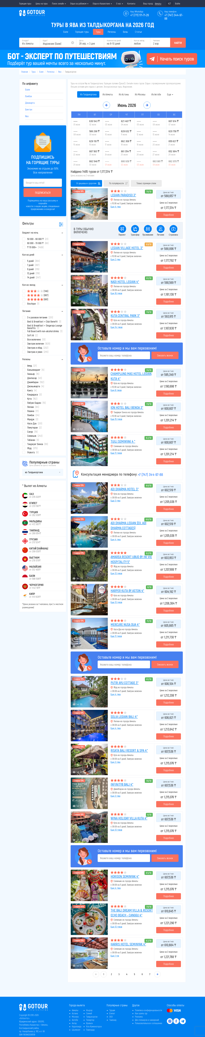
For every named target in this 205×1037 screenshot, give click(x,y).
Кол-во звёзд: (139, 40)
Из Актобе (156, 94)
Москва (75, 1016)
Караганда (76, 1026)
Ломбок (28, 96)
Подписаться (43, 192)
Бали (65, 31)
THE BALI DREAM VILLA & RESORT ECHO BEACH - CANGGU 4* (132, 912)
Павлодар (90, 1029)
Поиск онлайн (59, 3)
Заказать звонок (165, 355)
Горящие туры (25, 3)
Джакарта (30, 102)
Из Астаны (124, 94)
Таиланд (112, 1019)
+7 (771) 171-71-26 (139, 15)
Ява (59, 71)
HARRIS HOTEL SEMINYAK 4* (128, 944)
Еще (170, 94)
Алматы (75, 1010)
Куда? (45, 40)
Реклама (139, 1016)
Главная (24, 71)
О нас (119, 3)
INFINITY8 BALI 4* (122, 784)
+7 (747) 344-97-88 (150, 474)
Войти (177, 3)
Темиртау (90, 1019)
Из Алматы (107, 94)
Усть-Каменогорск (94, 1026)
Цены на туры (42, 3)
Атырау (89, 1010)
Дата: (81, 40)
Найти (178, 42)
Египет (112, 1013)
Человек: (156, 40)
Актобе (75, 1019)
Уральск (89, 1023)
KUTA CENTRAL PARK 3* (125, 315)
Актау (74, 1023)
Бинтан (28, 109)
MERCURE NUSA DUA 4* (125, 624)
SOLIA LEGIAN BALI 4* (124, 716)
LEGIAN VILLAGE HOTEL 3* (127, 248)
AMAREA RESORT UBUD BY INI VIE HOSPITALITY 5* (131, 559)
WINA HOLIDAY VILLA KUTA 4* (129, 818)
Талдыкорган (92, 1016)
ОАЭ (111, 1016)
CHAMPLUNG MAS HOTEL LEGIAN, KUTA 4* (131, 375)
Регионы (112, 31)
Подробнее (168, 214)
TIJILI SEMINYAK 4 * (123, 441)
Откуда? (25, 40)
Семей (89, 1013)
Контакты (131, 3)
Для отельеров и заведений (147, 1019)
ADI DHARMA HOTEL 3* (125, 489)
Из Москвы (140, 94)
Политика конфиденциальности (148, 1010)
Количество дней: (114, 40)
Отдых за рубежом (79, 3)
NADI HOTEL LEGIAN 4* (125, 281)
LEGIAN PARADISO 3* (123, 195)
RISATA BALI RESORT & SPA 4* (129, 750)
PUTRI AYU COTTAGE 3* (125, 683)
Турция (112, 1010)
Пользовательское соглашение (148, 1023)
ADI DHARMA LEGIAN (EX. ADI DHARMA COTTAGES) (128, 525)
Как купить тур (141, 1013)
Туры (98, 31)
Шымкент (76, 1029)
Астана (75, 1013)
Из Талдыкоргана (88, 94)
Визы (125, 31)
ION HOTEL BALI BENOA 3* (127, 407)
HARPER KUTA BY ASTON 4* (127, 590)
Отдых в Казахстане (102, 3)
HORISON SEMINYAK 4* (125, 876)
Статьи (138, 31)
